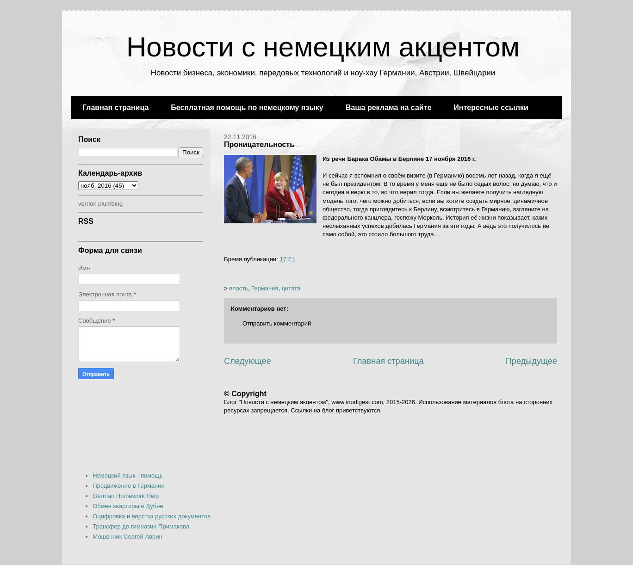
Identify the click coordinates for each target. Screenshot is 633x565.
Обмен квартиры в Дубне (128, 506)
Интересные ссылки (490, 107)
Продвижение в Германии (129, 485)
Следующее (247, 361)
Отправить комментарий (276, 323)
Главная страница (115, 107)
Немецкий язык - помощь (128, 475)
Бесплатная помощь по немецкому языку (247, 107)
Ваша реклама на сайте (389, 107)
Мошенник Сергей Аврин (127, 536)
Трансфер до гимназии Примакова (141, 526)
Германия (264, 288)
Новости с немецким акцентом (323, 46)
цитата (291, 288)
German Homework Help (126, 495)
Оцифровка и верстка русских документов (152, 516)
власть (238, 288)
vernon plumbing (100, 203)
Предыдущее (531, 361)
